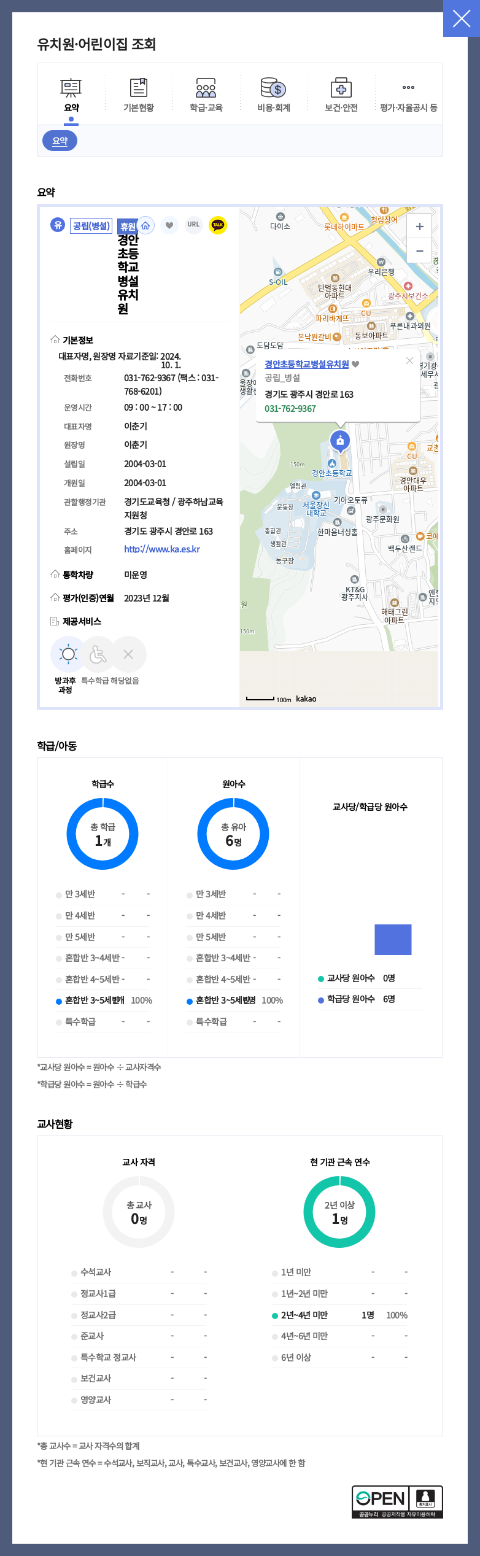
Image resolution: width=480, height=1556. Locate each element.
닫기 (461, 18)
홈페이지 (145, 225)
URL (194, 224)
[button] (409, 360)
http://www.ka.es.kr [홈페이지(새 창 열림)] (161, 548)
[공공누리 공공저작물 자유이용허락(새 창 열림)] (397, 1515)
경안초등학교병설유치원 (307, 364)
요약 (60, 140)
